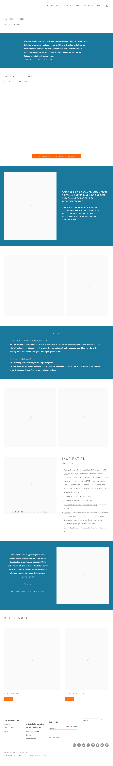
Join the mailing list (97, 745)
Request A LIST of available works (27, 591)
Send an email (93, 745)
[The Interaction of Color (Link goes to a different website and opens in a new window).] (72, 496)
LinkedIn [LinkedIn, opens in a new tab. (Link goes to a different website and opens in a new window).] (83, 745)
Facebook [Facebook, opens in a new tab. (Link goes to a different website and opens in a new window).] (88, 745)
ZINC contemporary (12, 5)
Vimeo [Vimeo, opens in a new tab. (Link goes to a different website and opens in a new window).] (107, 745)
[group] (56, 118)
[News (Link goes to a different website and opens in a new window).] (28, 735)
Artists (41, 5)
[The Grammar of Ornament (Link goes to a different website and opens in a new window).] (73, 500)
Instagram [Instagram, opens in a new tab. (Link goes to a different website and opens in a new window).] (74, 745)
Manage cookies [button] (22, 752)
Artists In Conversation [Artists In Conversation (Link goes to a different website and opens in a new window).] (35, 724)
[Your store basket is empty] (107, 5)
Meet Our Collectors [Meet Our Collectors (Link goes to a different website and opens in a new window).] (33, 731)
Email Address (52, 728)
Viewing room (67, 5)
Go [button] (101, 720)
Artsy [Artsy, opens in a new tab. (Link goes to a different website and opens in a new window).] (79, 745)
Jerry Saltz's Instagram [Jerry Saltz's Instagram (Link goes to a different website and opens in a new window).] (72, 528)
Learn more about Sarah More (38, 59)
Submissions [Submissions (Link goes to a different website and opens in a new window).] (31, 739)
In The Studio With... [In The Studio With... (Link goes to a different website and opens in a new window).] (34, 728)
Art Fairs (88, 5)
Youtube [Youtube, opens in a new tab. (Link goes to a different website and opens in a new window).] (102, 745)
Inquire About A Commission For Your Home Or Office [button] (56, 156)
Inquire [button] (9, 705)
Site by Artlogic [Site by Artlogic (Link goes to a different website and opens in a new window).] (41, 756)
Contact (99, 5)
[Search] (90, 720)
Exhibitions (52, 5)
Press (79, 5)
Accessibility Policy (9, 752)
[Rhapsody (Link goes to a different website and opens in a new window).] (67, 512)
